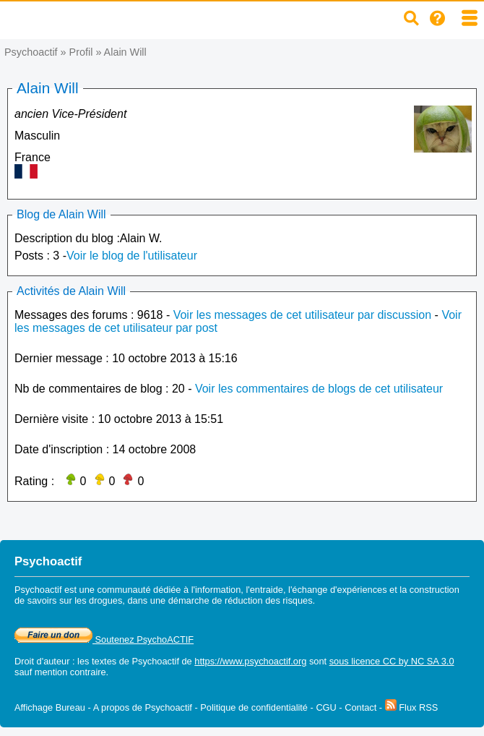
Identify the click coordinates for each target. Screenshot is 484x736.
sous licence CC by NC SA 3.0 (391, 661)
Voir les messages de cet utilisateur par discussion (302, 315)
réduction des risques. (270, 600)
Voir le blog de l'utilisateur (131, 255)
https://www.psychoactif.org (250, 661)
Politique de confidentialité (254, 707)
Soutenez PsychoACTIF (104, 639)
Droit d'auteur (41, 661)
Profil (81, 52)
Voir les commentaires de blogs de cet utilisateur (319, 388)
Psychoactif (31, 52)
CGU (326, 707)
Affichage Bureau (49, 707)
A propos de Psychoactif (142, 707)
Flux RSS (411, 707)
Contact (360, 707)
